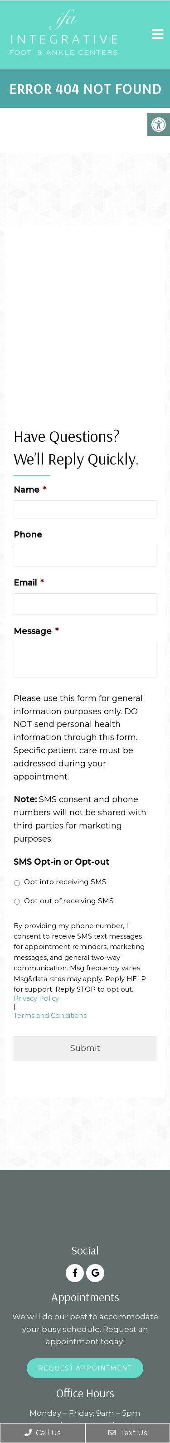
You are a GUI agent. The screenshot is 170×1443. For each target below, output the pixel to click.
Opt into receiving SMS (65, 881)
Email (29, 583)
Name (30, 490)
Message (36, 631)
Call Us (42, 1432)
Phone (28, 535)
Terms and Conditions (50, 1015)
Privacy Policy (36, 998)
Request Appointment (85, 1368)
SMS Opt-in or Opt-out (61, 862)
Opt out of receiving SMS (69, 900)
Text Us (127, 1432)
